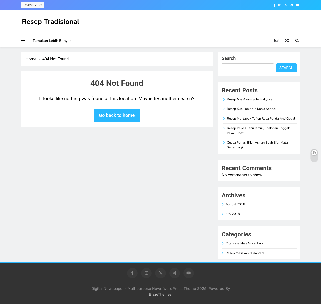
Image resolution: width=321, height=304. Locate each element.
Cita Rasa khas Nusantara (244, 243)
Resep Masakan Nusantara (245, 253)
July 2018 (233, 214)
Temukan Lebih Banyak (52, 40)
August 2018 (235, 204)
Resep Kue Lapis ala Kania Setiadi (251, 109)
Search (229, 58)
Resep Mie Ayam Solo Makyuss (249, 99)
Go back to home (117, 115)
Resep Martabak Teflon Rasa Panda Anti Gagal (261, 118)
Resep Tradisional (50, 21)
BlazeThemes (160, 294)
